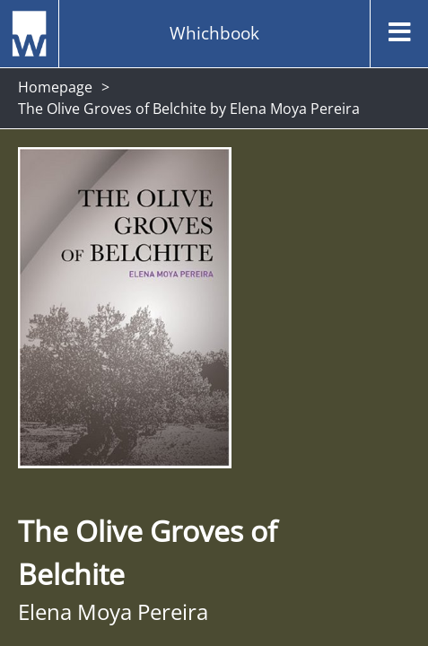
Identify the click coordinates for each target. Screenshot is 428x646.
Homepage (55, 87)
